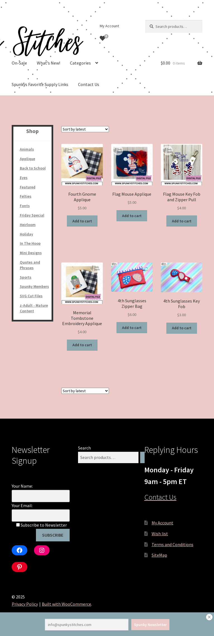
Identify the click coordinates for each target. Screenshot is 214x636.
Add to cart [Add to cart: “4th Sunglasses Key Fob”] (181, 327)
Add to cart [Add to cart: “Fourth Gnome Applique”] (82, 221)
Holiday (26, 234)
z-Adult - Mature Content (34, 308)
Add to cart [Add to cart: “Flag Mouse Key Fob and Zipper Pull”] (181, 221)
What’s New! (48, 63)
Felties (25, 196)
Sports (25, 277)
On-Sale (19, 63)
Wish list (160, 533)
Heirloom (28, 224)
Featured (27, 187)
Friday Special (32, 215)
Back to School (33, 168)
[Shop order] (85, 129)
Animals (27, 149)
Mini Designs (31, 252)
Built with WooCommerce (66, 604)
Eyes (24, 177)
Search (84, 448)
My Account (109, 25)
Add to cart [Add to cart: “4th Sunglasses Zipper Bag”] (132, 327)
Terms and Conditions (172, 544)
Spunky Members (34, 286)
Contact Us (88, 84)
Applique (27, 158)
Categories (80, 63)
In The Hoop (30, 243)
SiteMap (159, 555)
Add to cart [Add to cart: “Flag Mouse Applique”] (132, 215)
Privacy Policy (25, 604)
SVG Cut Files (31, 295)
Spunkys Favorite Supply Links (40, 84)
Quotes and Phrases (30, 265)
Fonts (25, 205)
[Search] (142, 457)
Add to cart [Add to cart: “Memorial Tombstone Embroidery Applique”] (82, 344)
